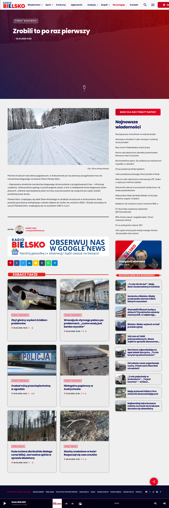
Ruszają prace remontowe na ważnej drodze (135, 134)
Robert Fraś (31, 228)
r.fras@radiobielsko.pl (35, 231)
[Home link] (14, 5)
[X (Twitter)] (150, 492)
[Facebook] (161, 492)
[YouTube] (146, 492)
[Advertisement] (84, 63)
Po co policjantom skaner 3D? (128, 225)
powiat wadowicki (26, 21)
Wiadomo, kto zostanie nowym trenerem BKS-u (136, 204)
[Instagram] (157, 492)
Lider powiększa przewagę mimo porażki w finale (137, 174)
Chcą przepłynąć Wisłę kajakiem (130, 169)
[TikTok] (153, 492)
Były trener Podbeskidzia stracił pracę (132, 147)
